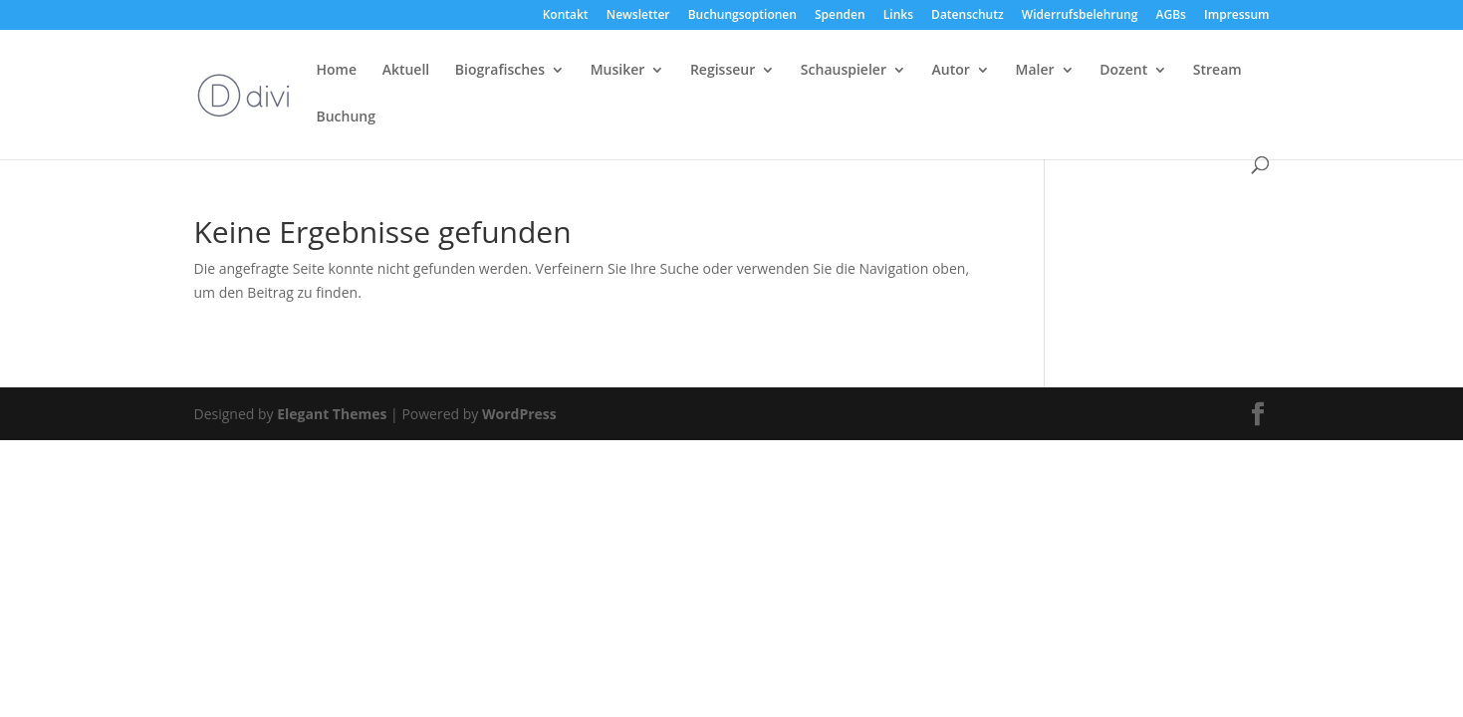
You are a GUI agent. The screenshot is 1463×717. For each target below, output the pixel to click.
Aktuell (406, 71)
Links (898, 16)
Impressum (1236, 16)
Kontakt (566, 16)
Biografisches (500, 71)
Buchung (346, 117)
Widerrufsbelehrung (1080, 16)
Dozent (1123, 71)
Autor (951, 71)
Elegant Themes (331, 413)
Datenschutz (967, 16)
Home (337, 71)
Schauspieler (843, 71)
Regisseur (722, 71)
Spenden (840, 16)
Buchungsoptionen (742, 16)
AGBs (1171, 16)
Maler (1035, 71)
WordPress (519, 413)
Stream (1217, 71)
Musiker (618, 71)
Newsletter (638, 16)
